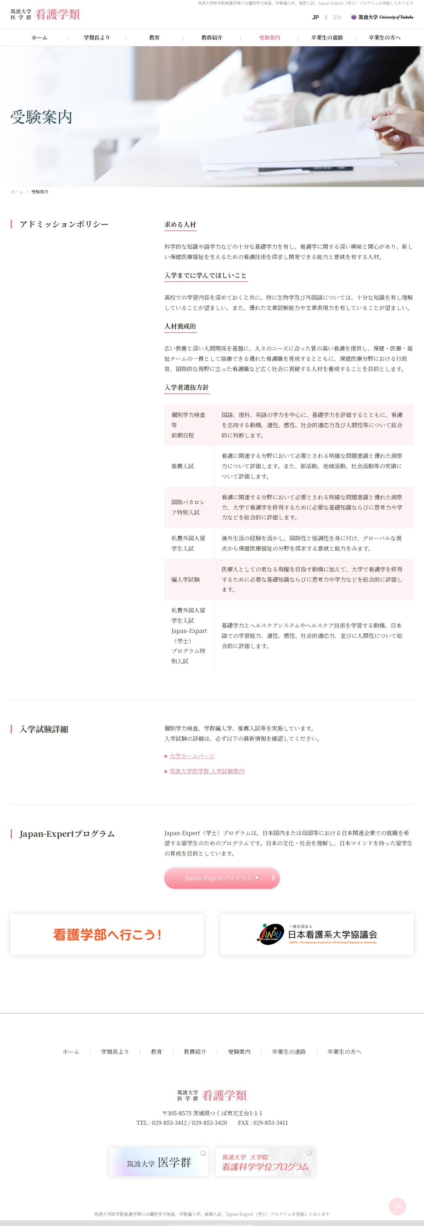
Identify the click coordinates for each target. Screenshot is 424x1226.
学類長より (97, 37)
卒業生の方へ (385, 37)
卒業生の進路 (327, 37)
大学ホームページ (192, 756)
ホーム (39, 37)
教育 (154, 37)
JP (315, 17)
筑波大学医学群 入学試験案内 (207, 771)
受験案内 (269, 37)
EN (337, 17)
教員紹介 (212, 37)
